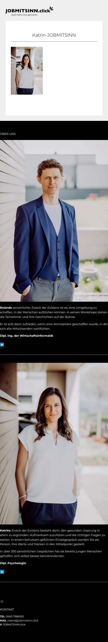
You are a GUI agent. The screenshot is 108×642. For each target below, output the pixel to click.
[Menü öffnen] (2, 601)
